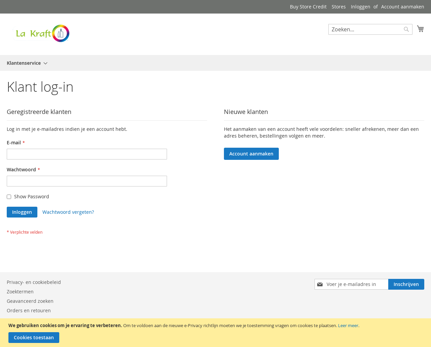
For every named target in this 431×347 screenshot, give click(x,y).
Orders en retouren (29, 310)
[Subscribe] (406, 284)
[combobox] (370, 29)
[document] (216, 332)
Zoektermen (20, 291)
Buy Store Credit (308, 6)
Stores (339, 6)
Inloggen (360, 6)
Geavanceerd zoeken (30, 301)
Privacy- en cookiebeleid (34, 282)
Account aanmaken (402, 6)
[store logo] (40, 34)
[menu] (215, 63)
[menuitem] (25, 63)
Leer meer (348, 325)
